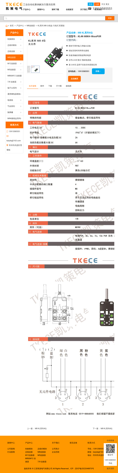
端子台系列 (12, 88)
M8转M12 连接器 (14, 76)
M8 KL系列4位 (41, 428)
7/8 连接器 (11, 82)
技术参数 (32, 86)
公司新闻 (11, 449)
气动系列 (11, 106)
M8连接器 (31, 26)
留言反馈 (73, 443)
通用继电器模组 (13, 94)
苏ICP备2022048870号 (84, 468)
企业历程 (55, 452)
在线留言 (69, 9)
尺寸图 (59, 86)
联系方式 (14, 125)
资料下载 (55, 9)
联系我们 (98, 9)
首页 (12, 26)
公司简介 (55, 449)
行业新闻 (11, 452)
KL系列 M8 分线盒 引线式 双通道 (51, 26)
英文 (107, 4)
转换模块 (11, 39)
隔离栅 (10, 112)
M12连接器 (12, 63)
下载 (50, 86)
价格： (98, 71)
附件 (42, 86)
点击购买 (74, 79)
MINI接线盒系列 (14, 118)
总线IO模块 (12, 45)
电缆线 (10, 100)
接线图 (68, 86)
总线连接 (11, 51)
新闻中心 (41, 9)
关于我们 (84, 9)
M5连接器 (11, 70)
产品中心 (26, 9)
